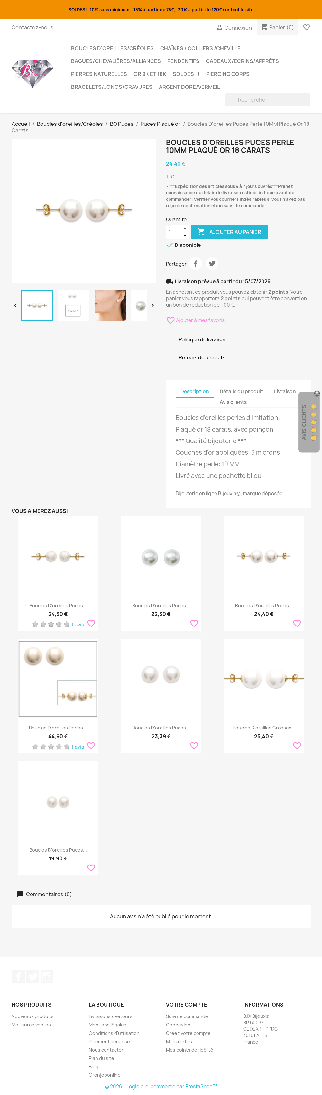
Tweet (212, 263)
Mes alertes (179, 1041)
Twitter (32, 976)
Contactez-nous (32, 27)
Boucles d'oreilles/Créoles (112, 48)
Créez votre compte (188, 1033)
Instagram (47, 976)
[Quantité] (173, 232)
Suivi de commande (187, 1016)
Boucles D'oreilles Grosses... (264, 728)
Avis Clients (304, 422)
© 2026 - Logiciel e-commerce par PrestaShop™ (161, 1086)
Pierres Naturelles (99, 74)
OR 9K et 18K (149, 74)
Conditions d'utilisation (114, 1033)
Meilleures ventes (31, 1025)
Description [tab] (194, 391)
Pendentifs (183, 61)
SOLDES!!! (186, 74)
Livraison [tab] (285, 391)
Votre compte (186, 1004)
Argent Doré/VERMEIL (189, 86)
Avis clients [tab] (233, 402)
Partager (195, 263)
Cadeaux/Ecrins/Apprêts (242, 61)
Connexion (178, 1025)
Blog (93, 1066)
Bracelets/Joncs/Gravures (111, 86)
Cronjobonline (105, 1075)
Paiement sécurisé (109, 1041)
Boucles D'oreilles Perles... (58, 728)
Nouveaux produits (33, 1016)
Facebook (18, 976)
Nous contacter (106, 1050)
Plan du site (101, 1058)
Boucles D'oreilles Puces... (58, 605)
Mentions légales (107, 1025)
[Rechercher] (267, 99)
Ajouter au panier (229, 232)
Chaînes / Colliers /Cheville (200, 48)
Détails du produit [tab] (241, 391)
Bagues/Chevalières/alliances (116, 61)
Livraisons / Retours (111, 1016)
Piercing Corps (228, 74)
